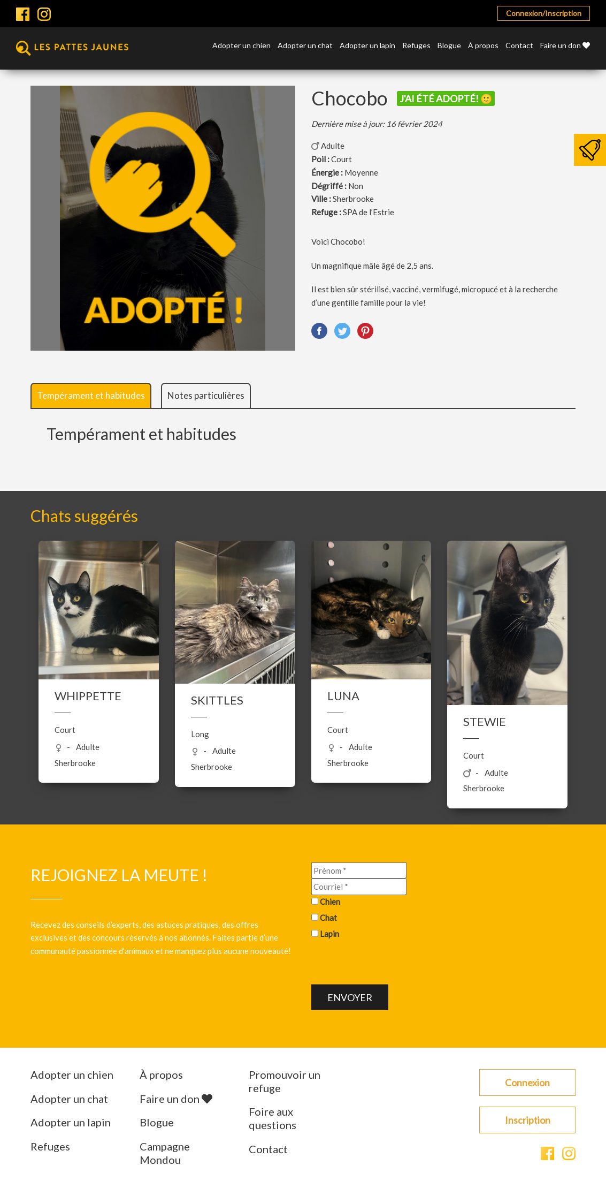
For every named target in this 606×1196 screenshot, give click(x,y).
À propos (483, 45)
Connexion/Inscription (543, 13)
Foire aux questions (272, 1118)
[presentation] (392, 964)
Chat (328, 917)
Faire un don (565, 45)
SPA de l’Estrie (368, 212)
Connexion (527, 1082)
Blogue (449, 45)
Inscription (527, 1120)
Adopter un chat (305, 45)
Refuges (416, 45)
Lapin (329, 933)
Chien (330, 901)
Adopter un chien (241, 45)
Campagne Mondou (165, 1153)
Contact (519, 45)
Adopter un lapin (367, 45)
